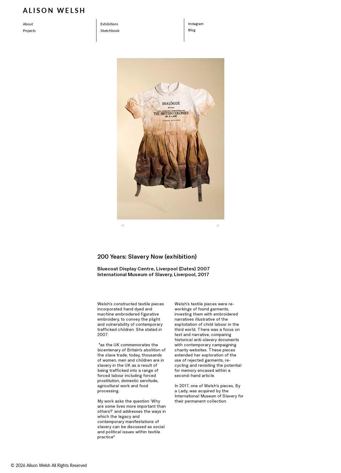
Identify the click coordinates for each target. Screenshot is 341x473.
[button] (123, 225)
